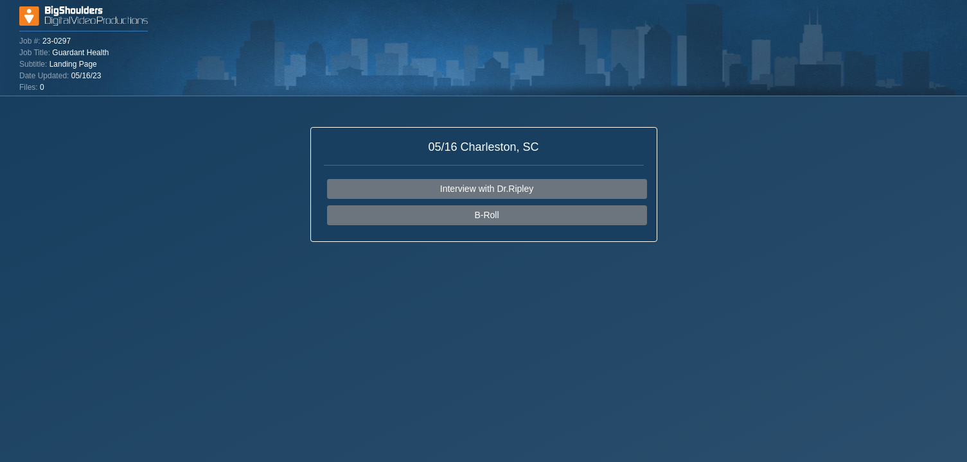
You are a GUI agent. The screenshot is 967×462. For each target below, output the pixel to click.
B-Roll (486, 215)
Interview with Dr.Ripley (487, 189)
